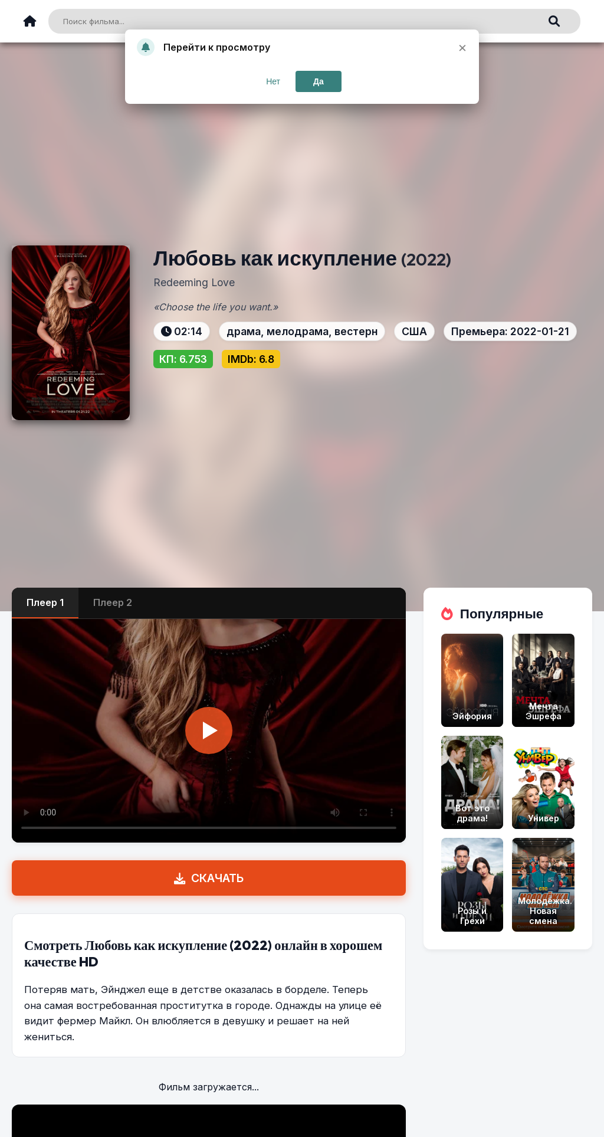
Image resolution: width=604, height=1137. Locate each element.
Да (318, 81)
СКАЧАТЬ (209, 878)
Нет (273, 81)
